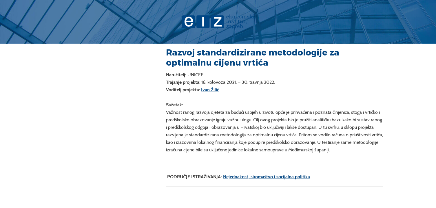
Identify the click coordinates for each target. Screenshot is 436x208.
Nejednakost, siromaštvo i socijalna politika (266, 176)
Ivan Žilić (210, 89)
